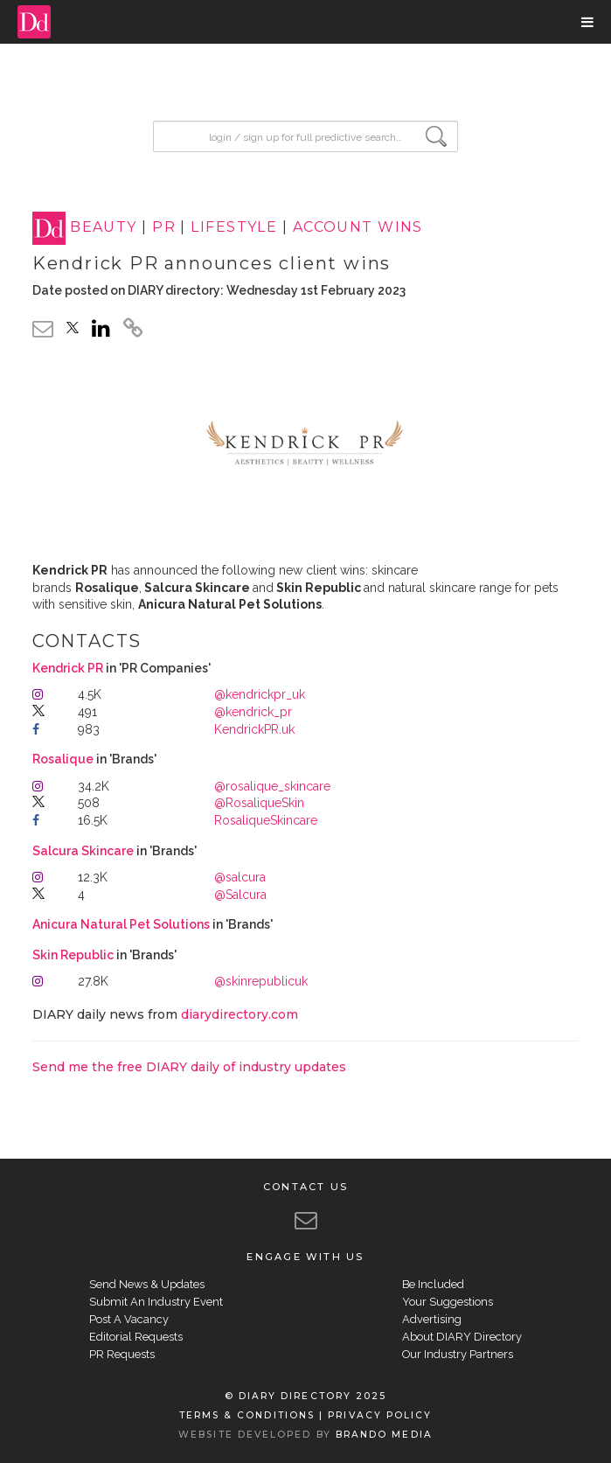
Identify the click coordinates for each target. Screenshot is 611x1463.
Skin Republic (74, 955)
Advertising (432, 1319)
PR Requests (122, 1354)
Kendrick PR (69, 668)
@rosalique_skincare (272, 786)
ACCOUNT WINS (358, 227)
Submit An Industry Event (156, 1301)
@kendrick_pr (253, 712)
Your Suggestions (447, 1301)
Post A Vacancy (129, 1319)
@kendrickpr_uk (259, 694)
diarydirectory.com (239, 1014)
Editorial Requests (136, 1336)
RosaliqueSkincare (265, 820)
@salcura (240, 877)
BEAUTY (103, 227)
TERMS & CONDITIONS (247, 1415)
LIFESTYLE (234, 227)
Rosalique (64, 759)
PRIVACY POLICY (380, 1415)
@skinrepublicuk (261, 981)
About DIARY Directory (462, 1336)
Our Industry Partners (457, 1354)
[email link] (42, 328)
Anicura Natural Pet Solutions (122, 924)
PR (164, 227)
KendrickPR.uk (254, 729)
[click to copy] (132, 330)
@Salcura (240, 895)
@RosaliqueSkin (259, 803)
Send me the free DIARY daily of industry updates (189, 1067)
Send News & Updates (147, 1284)
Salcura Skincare (84, 851)
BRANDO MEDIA (384, 1434)
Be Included (433, 1284)
